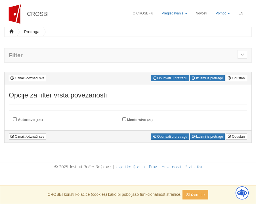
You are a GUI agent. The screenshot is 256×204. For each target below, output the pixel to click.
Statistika (193, 166)
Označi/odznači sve (27, 78)
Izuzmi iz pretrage (207, 78)
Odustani (236, 78)
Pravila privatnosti (165, 166)
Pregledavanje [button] (174, 13)
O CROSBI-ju (143, 13)
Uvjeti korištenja (130, 166)
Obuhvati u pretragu (170, 78)
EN (240, 13)
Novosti (201, 13)
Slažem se (195, 194)
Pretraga (31, 31)
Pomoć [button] (223, 13)
